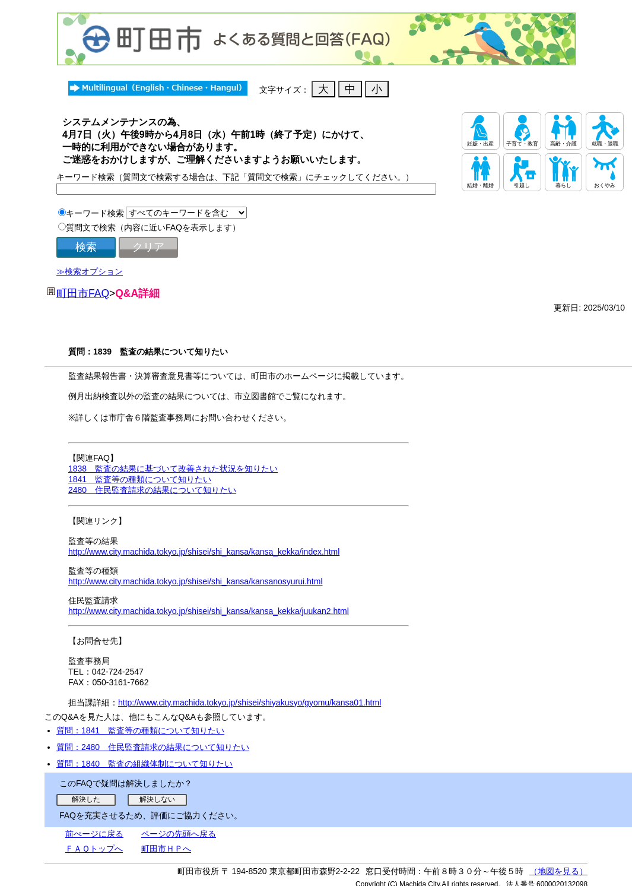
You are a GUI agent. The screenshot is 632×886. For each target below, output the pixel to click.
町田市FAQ (82, 293)
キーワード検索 (95, 213)
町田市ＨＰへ (166, 848)
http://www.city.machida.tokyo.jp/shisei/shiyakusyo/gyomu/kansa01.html (249, 702)
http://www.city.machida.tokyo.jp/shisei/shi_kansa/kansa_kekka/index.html (203, 551)
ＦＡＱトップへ (94, 848)
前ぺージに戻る (94, 833)
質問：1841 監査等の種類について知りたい (140, 730)
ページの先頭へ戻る (178, 833)
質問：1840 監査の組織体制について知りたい (144, 763)
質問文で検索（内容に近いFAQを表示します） (153, 227)
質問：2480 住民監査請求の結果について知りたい (152, 747)
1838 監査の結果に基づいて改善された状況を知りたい (173, 468)
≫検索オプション (89, 271)
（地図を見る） (558, 871)
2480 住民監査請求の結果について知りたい (152, 490)
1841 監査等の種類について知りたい (139, 479)
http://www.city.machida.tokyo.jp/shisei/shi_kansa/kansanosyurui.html (195, 581)
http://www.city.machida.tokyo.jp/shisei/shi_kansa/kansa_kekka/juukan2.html (208, 611)
